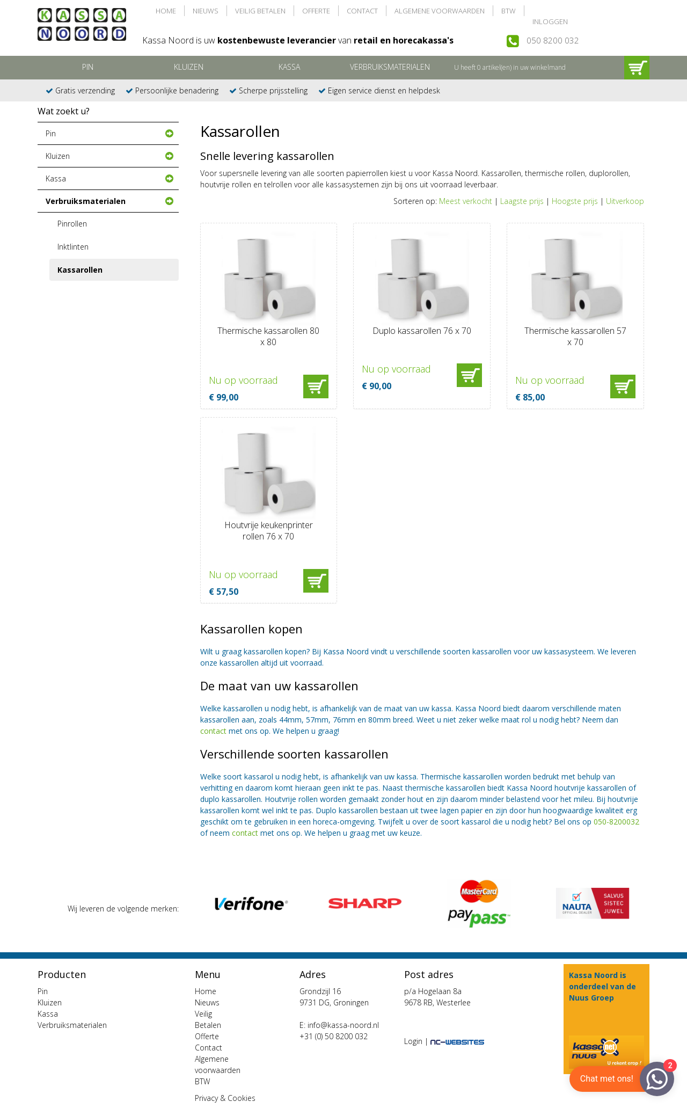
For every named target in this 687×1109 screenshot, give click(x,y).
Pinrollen (72, 223)
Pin (87, 67)
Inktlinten (73, 247)
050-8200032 (616, 821)
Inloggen (550, 21)
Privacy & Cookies (225, 1098)
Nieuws (205, 11)
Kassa (289, 67)
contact (213, 731)
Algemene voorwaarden (439, 11)
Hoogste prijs (575, 201)
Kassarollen (80, 270)
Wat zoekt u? (64, 111)
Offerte (316, 11)
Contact (362, 11)
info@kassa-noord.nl (343, 1025)
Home (166, 11)
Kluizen (188, 67)
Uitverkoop (625, 201)
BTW (508, 11)
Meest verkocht (465, 201)
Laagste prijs (522, 201)
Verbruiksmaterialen (390, 67)
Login (413, 1041)
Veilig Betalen (260, 11)
